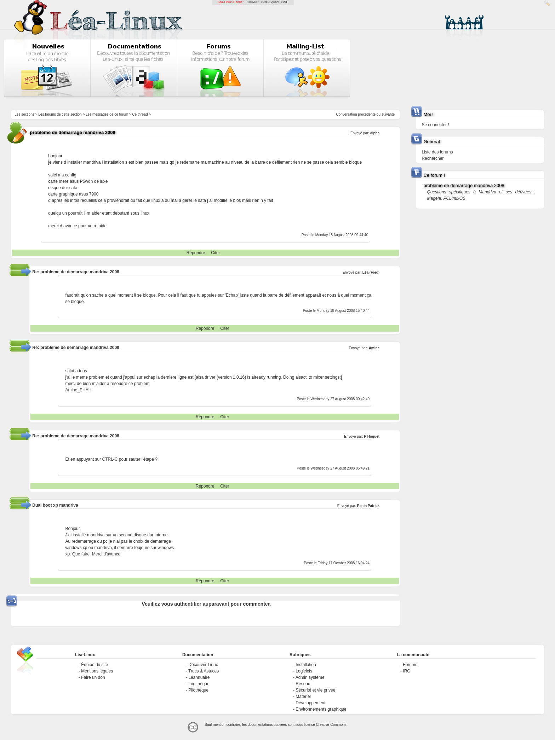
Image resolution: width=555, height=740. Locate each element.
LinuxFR (253, 2)
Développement (310, 702)
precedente (367, 114)
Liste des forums (437, 152)
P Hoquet (371, 436)
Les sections (24, 114)
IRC (406, 671)
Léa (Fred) (370, 272)
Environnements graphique (321, 709)
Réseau (303, 683)
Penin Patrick (368, 506)
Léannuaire (199, 677)
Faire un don (93, 677)
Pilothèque (198, 690)
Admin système (310, 677)
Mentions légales (97, 671)
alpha (374, 133)
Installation (306, 664)
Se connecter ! (435, 124)
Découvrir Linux (203, 664)
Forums (410, 664)
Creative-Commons (331, 725)
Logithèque (198, 683)
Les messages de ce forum (107, 114)
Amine (374, 348)
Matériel (303, 696)
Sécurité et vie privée (315, 690)
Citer (215, 252)
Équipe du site (94, 664)
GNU (284, 2)
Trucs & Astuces (203, 671)
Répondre (196, 252)
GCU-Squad (270, 2)
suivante (388, 114)
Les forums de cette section (59, 114)
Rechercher (433, 158)
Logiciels (304, 671)
